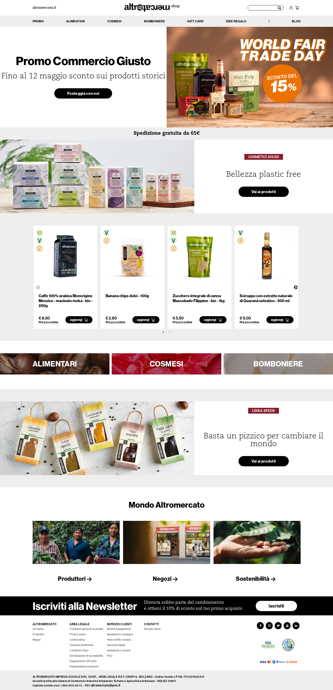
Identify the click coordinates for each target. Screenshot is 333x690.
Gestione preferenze (82, 643)
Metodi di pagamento (119, 627)
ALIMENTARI (55, 363)
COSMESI (166, 363)
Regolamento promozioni (84, 664)
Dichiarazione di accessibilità (86, 653)
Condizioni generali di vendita (86, 627)
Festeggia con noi (83, 94)
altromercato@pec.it (106, 683)
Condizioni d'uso (79, 648)
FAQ (110, 653)
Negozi (166, 578)
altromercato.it (44, 8)
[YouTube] (287, 623)
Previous (38, 287)
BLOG (296, 21)
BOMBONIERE (278, 363)
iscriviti (276, 604)
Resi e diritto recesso (119, 637)
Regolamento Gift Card (83, 659)
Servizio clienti (152, 627)
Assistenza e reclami (119, 648)
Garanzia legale (116, 643)
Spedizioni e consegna (120, 632)
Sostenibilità (257, 578)
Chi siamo (38, 627)
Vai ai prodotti (263, 193)
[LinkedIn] (297, 623)
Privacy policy (78, 632)
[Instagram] (268, 623)
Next (295, 287)
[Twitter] (278, 623)
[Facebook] (259, 623)
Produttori (76, 578)
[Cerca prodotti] (266, 8)
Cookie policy (78, 637)
